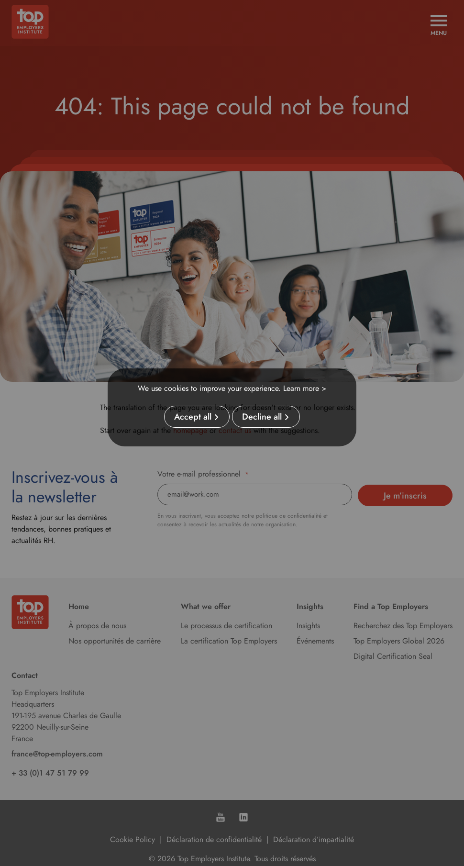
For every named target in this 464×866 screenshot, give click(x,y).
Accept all (192, 417)
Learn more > (304, 388)
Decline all (262, 417)
